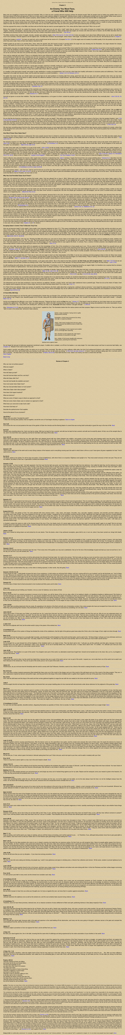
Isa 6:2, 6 (62, 35)
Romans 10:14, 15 (14, 249)
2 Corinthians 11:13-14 (25, 167)
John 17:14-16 (103, 153)
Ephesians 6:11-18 (12, 307)
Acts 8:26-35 (101, 249)
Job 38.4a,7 (67, 32)
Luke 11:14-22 (26, 171)
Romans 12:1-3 (74, 73)
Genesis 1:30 (26, 1001)
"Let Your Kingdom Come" (67, 155)
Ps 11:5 (107, 278)
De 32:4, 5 (68, 39)
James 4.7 (76, 301)
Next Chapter (7, 354)
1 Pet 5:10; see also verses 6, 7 (76, 351)
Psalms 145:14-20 (49, 352)
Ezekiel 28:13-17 (97, 49)
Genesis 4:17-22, (26, 1029)
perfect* (19, 39)
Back (113, 425)
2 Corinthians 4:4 (52, 143)
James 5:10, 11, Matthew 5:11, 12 (84, 206)
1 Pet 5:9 (87, 304)
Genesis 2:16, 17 (37, 86)
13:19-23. (21, 236)
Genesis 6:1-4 (106, 158)
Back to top (6, 357)
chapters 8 (27, 223)
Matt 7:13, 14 (7, 298)
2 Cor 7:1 (71, 284)
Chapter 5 (118, 36)
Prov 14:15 (73, 274)
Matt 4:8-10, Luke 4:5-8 (28, 144)
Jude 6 (62, 158)
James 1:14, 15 (64, 73)
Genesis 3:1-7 (34, 93)
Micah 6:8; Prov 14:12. (29, 192)
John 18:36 (45, 147)
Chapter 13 (6, 346)
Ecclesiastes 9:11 (23, 205)
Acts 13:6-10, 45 (15, 290)
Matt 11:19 (46, 271)
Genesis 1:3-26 (44, 1014)
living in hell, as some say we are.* (19, 197)
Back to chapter (70, 419)
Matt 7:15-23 (110, 261)
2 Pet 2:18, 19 (111, 124)
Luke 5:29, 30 (54, 271)
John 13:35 (113, 262)
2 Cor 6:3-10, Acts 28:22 (90, 274)
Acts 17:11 (53, 243)
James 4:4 (111, 153)
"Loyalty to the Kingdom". (38, 155)
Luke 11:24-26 (37, 167)
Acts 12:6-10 (69, 35)
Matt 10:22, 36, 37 (12, 236)
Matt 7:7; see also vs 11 (22, 258)
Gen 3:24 (55, 35)
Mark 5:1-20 (18, 171)
